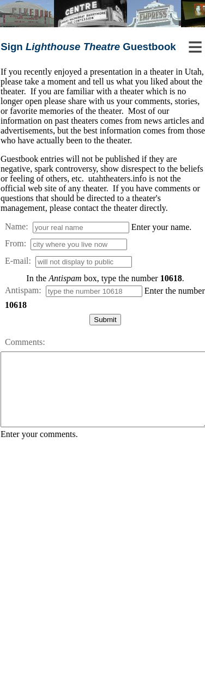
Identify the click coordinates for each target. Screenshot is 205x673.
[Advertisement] (102, 559)
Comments (24, 342)
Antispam (22, 290)
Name (15, 226)
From (14, 243)
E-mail (17, 260)
